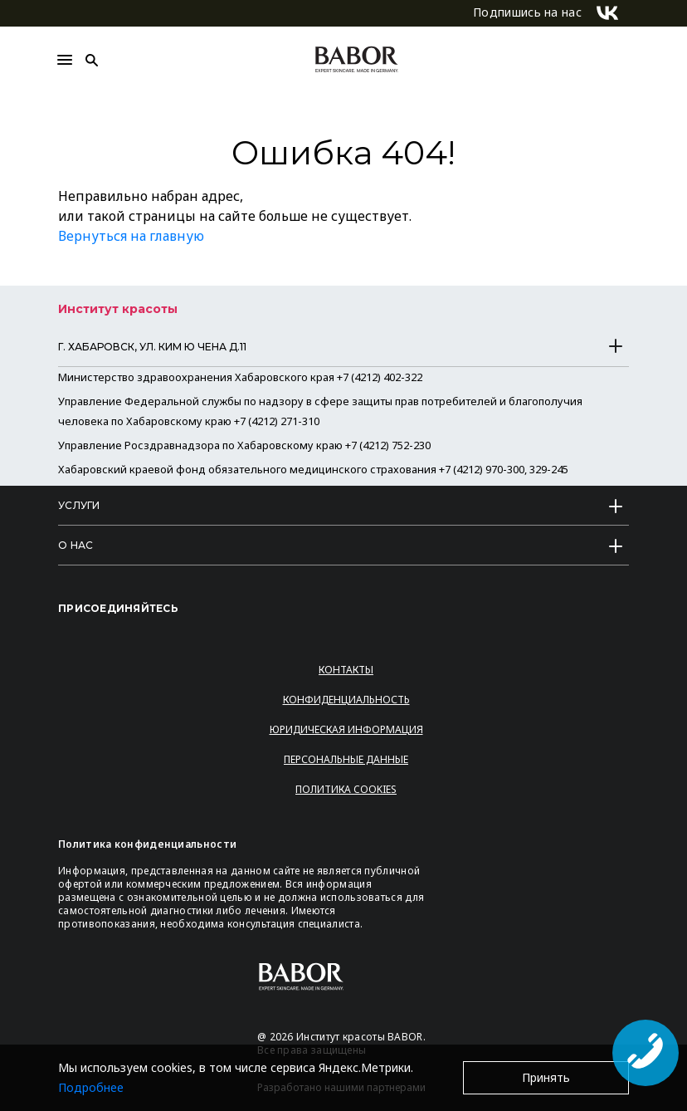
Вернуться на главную (131, 236)
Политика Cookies (346, 789)
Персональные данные (346, 759)
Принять (546, 1077)
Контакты (346, 670)
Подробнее (91, 1087)
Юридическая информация (346, 729)
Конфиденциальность (346, 700)
